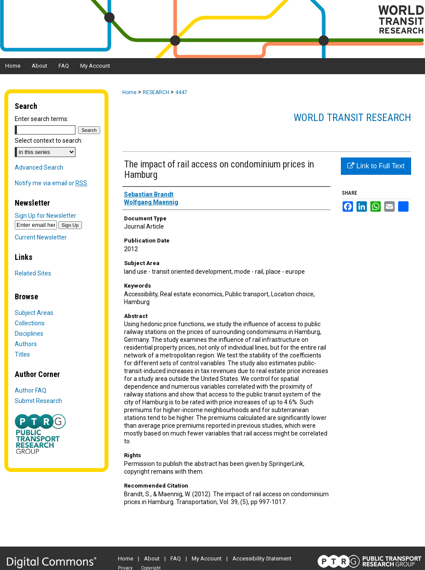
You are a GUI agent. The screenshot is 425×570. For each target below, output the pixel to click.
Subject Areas (34, 312)
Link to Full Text (375, 166)
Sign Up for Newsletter (45, 215)
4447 (181, 92)
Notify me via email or (51, 183)
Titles (22, 354)
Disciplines (29, 333)
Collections (30, 323)
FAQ (175, 558)
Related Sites (33, 273)
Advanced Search (39, 167)
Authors (26, 344)
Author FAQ (30, 390)
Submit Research (38, 400)
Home (129, 92)
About (152, 558)
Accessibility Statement (261, 558)
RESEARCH (156, 92)
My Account (207, 558)
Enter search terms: (42, 118)
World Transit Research (352, 117)
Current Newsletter (41, 237)
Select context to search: (48, 140)
